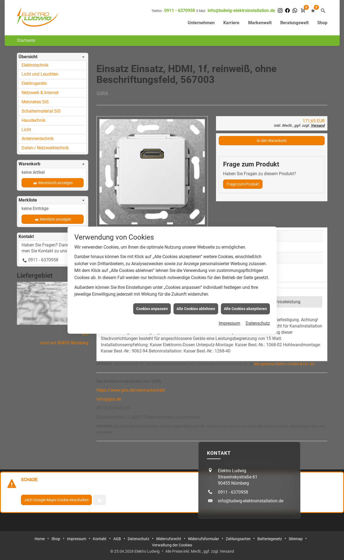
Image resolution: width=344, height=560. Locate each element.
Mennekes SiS (35, 101)
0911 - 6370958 (179, 10)
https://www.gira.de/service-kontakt (130, 390)
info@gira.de (108, 399)
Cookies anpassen (152, 298)
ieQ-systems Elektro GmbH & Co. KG (284, 364)
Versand (318, 125)
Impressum (229, 313)
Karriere (231, 22)
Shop (322, 22)
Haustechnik (33, 120)
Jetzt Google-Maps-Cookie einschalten (56, 500)
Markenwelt (260, 22)
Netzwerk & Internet (40, 92)
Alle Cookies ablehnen (195, 298)
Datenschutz (258, 313)
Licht (26, 129)
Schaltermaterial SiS (41, 111)
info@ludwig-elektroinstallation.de (241, 10)
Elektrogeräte (34, 83)
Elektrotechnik (35, 65)
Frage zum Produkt (243, 184)
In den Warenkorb (272, 140)
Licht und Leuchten (40, 74)
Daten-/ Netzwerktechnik (45, 147)
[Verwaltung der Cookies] (99, 500)
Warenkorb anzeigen (55, 183)
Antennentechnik (38, 138)
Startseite (26, 40)
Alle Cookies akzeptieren (245, 298)
